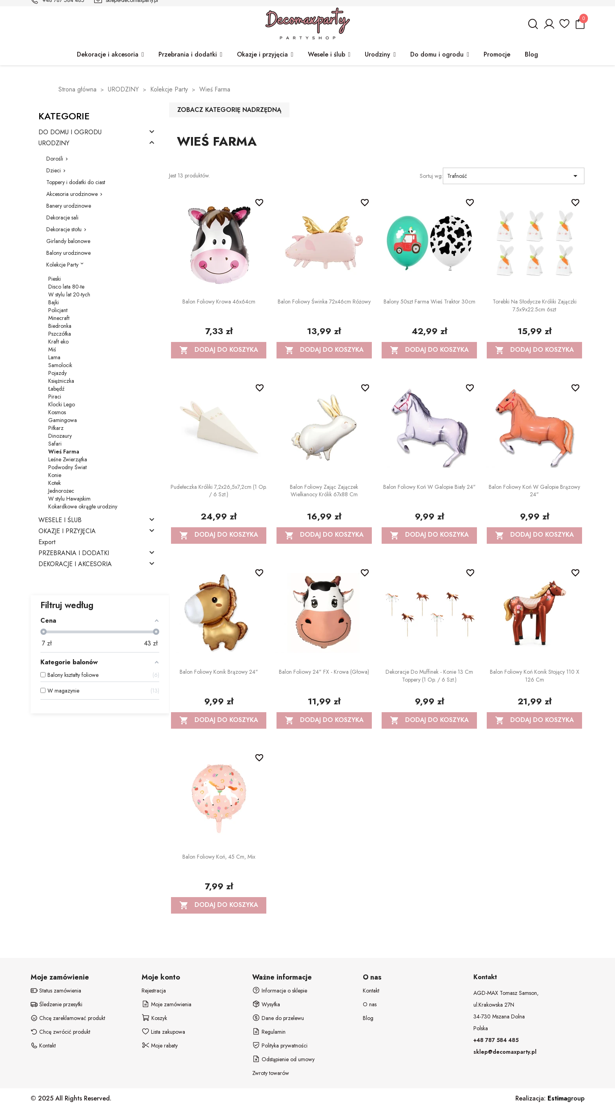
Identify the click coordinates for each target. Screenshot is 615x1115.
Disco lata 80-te (66, 287)
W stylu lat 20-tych (69, 294)
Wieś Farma (63, 451)
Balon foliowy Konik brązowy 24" (219, 672)
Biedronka (59, 326)
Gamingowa (62, 420)
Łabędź (56, 389)
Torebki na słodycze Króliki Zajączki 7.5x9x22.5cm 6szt (535, 305)
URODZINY (53, 143)
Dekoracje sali (62, 217)
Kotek (54, 483)
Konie (54, 475)
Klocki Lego (61, 404)
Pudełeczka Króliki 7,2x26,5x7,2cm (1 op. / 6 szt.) (219, 491)
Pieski (54, 279)
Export (46, 542)
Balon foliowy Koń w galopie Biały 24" (429, 487)
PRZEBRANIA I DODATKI (73, 553)
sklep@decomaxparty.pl (505, 1052)
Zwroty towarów (270, 1073)
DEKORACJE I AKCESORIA (75, 564)
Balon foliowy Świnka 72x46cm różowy (324, 301)
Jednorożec (61, 491)
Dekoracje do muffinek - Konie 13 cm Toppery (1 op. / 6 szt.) (429, 676)
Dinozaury (60, 436)
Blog (368, 1018)
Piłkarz (56, 428)
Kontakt (371, 990)
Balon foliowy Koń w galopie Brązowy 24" (534, 491)
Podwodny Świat (67, 467)
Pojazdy (57, 373)
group (566, 1098)
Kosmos (57, 412)
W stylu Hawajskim (69, 499)
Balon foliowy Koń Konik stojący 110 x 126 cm (534, 676)
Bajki (53, 302)
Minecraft (58, 318)
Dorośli (54, 159)
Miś (52, 349)
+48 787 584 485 (496, 1040)
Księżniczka (61, 381)
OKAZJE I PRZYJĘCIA (67, 531)
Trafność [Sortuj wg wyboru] (513, 176)
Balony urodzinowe (68, 253)
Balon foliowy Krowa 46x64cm (218, 301)
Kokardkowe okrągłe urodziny (82, 506)
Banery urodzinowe (68, 206)
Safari (55, 444)
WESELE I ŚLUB (60, 520)
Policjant (57, 310)
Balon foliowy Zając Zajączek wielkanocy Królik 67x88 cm (324, 491)
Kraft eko (58, 341)
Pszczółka (59, 334)
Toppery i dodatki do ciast (75, 182)
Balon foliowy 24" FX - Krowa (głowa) (324, 672)
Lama (54, 357)
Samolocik (60, 365)
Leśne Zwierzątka (67, 459)
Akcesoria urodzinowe (72, 194)
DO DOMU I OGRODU (70, 132)
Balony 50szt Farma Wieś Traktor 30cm (429, 301)
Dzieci (53, 170)
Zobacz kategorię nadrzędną (229, 109)
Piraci (54, 396)
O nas (370, 1004)
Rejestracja (154, 990)
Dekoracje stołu (64, 229)
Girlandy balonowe (68, 241)
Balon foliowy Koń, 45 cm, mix (218, 857)
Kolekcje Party (62, 265)
